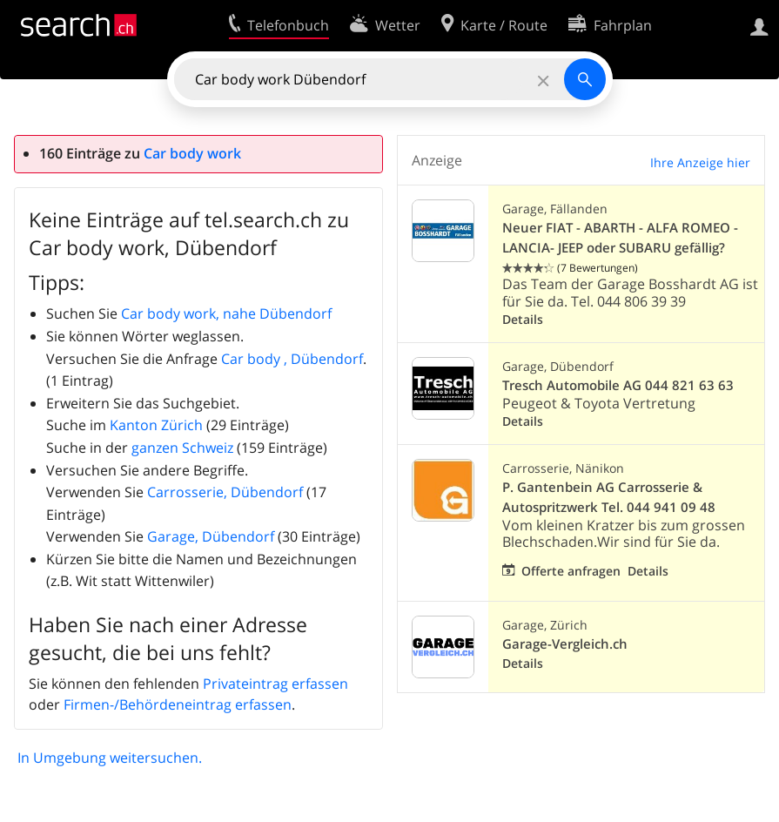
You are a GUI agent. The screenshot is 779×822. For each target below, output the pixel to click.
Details (522, 319)
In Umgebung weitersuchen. (109, 757)
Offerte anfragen (571, 571)
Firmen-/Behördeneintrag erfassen (178, 704)
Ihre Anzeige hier (700, 162)
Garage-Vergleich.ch (565, 644)
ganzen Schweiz (182, 447)
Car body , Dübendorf (292, 358)
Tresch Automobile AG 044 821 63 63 (618, 385)
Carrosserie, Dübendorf (225, 492)
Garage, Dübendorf (210, 536)
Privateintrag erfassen (275, 683)
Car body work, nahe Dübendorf (226, 313)
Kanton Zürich (156, 425)
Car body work (192, 153)
